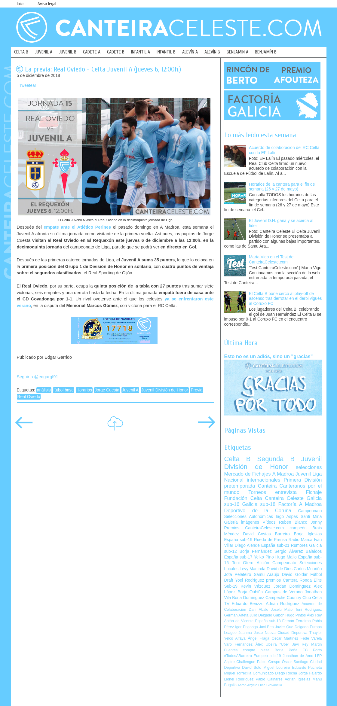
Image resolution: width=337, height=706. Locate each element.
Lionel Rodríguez (239, 679)
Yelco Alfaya (235, 638)
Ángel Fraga (258, 638)
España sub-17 (238, 557)
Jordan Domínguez (292, 586)
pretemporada (239, 486)
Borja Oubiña (250, 592)
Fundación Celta (243, 498)
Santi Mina (311, 516)
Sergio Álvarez (288, 551)
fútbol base (64, 390)
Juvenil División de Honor (164, 390)
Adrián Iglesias (297, 679)
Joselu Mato (282, 609)
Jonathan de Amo (298, 656)
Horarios (84, 390)
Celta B (237, 459)
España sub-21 (275, 545)
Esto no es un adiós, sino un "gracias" (268, 356)
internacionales (263, 480)
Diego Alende (247, 545)
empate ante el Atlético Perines (77, 227)
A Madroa (283, 474)
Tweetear (27, 85)
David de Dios (280, 569)
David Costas (257, 534)
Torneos (257, 492)
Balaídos (314, 551)
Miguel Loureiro (276, 667)
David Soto (251, 667)
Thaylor (315, 633)
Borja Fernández (256, 551)
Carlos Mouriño (308, 569)
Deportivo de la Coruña (258, 510)
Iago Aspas (287, 516)
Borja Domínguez (248, 597)
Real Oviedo (28, 396)
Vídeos (268, 522)
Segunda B (276, 459)
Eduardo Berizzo (248, 603)
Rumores (299, 545)
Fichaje (314, 492)
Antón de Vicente (239, 621)
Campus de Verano (284, 592)
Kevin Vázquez (256, 586)
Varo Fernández (238, 644)
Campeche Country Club (288, 597)
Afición (263, 563)
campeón (298, 528)
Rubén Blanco (293, 522)
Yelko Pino (264, 557)
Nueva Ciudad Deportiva (286, 633)
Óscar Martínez (284, 638)
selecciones (309, 467)
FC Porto (312, 650)
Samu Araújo (266, 574)
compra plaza (256, 650)
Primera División (302, 480)
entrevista (286, 492)
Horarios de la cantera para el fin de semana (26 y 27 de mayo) (282, 187)
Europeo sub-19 (267, 656)
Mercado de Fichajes (247, 474)
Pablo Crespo (268, 662)
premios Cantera (282, 580)
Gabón (278, 615)
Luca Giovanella (270, 685)
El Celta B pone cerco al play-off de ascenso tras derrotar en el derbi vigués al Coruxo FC (285, 298)
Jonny (316, 522)
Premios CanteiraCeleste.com (254, 528)
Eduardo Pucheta (307, 667)
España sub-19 (238, 539)
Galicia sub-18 (259, 504)
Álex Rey (314, 615)
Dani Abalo (258, 609)
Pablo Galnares (269, 679)
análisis (44, 390)
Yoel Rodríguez (249, 580)
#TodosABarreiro (238, 656)
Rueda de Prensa (270, 539)
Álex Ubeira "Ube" (272, 644)
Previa (196, 390)
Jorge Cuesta (107, 390)
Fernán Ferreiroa (296, 621)
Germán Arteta (236, 615)
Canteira (267, 486)
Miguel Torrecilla (238, 673)
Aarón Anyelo (247, 685)
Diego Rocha (286, 673)
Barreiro (282, 534)
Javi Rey (300, 644)
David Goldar (295, 574)
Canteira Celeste (284, 498)
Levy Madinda (252, 569)
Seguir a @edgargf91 (37, 376)
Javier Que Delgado (291, 627)
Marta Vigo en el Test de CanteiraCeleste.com (271, 259)
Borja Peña (286, 650)
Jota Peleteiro (237, 574)
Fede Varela (311, 638)
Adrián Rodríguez (282, 603)
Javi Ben (266, 627)
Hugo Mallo (286, 557)
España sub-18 (267, 621)
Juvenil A (130, 390)
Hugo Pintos (296, 615)
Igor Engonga (246, 627)
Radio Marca (301, 539)
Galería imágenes (241, 522)
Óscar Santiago (295, 662)
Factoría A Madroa (300, 504)
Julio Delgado (261, 615)
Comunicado (263, 673)
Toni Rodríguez (308, 609)
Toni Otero (242, 563)
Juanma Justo (251, 633)
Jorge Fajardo (310, 673)
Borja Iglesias (308, 534)
